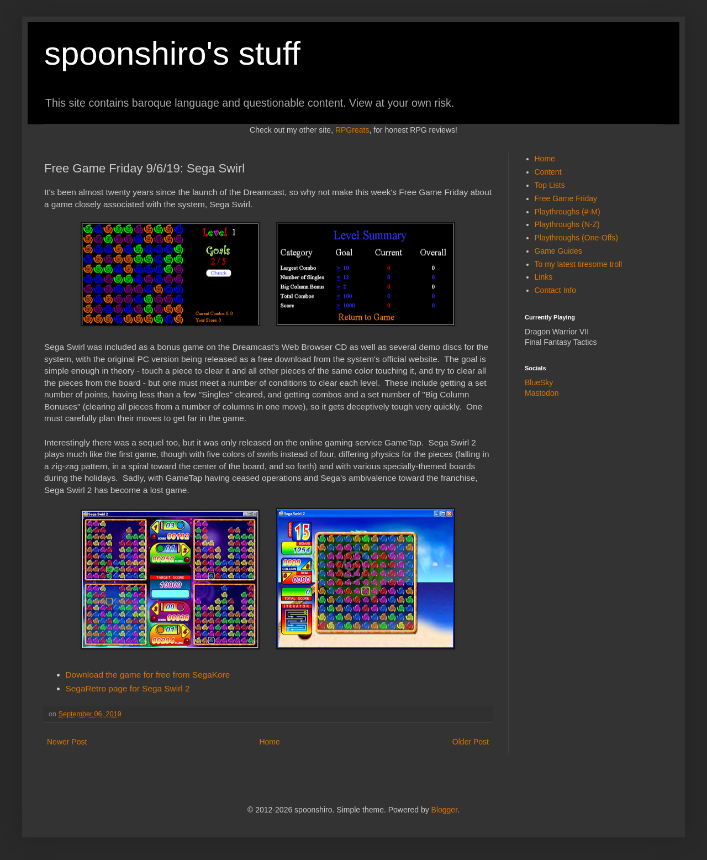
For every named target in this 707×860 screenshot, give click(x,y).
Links (544, 276)
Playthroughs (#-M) (567, 211)
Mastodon (541, 393)
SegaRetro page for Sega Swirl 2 (128, 688)
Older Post (470, 741)
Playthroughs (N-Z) (567, 224)
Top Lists (550, 185)
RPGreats (352, 129)
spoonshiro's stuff (172, 53)
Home (269, 741)
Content (548, 171)
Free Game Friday (566, 198)
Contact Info (556, 290)
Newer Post (67, 741)
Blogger (444, 809)
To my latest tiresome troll (578, 264)
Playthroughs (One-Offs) (576, 237)
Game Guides (558, 251)
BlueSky (539, 382)
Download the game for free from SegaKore (148, 674)
